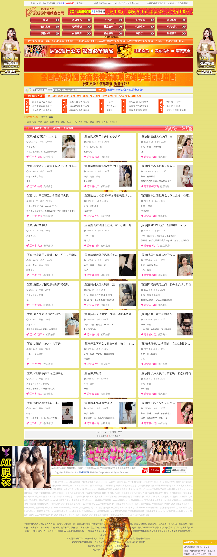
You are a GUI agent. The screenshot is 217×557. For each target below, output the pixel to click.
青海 (140, 110)
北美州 (176, 110)
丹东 (75, 122)
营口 (86, 122)
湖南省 (73, 110)
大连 (80, 122)
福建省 (73, 106)
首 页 (45, 20)
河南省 (86, 110)
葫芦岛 (105, 122)
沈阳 (29, 122)
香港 (168, 102)
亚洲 (168, 106)
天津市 (42, 102)
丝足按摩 (108, 26)
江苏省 (79, 102)
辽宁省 (42, 110)
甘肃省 (145, 106)
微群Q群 (140, 33)
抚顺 (52, 122)
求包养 (108, 20)
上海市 (73, 102)
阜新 (40, 122)
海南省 (109, 110)
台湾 (178, 102)
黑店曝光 (77, 20)
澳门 (173, 102)
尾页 (114, 432)
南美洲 (183, 110)
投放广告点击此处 (108, 520)
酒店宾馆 (171, 20)
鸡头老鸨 (171, 26)
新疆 (145, 110)
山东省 (49, 110)
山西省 (35, 106)
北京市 (35, 102)
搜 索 (101, 90)
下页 (120, 432)
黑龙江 (49, 106)
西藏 (131, 110)
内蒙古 (42, 106)
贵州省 (145, 102)
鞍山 (69, 122)
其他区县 (113, 122)
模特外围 (45, 33)
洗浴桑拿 (140, 20)
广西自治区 (111, 106)
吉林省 (35, 110)
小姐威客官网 (83, 472)
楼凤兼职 (77, 26)
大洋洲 (169, 110)
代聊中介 (140, 26)
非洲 (178, 106)
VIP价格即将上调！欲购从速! (197, 547)
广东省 (109, 102)
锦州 (98, 122)
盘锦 (92, 122)
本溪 (57, 122)
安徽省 (79, 106)
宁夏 (136, 110)
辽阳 (63, 122)
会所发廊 (45, 26)
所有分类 (68, 128)
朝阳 (34, 122)
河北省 (49, 102)
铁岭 (46, 122)
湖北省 (79, 110)
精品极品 (108, 33)
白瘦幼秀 (77, 33)
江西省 (86, 106)
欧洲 (173, 106)
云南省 (132, 106)
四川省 (139, 102)
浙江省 (86, 102)
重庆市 (132, 102)
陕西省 (139, 106)
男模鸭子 (171, 33)
